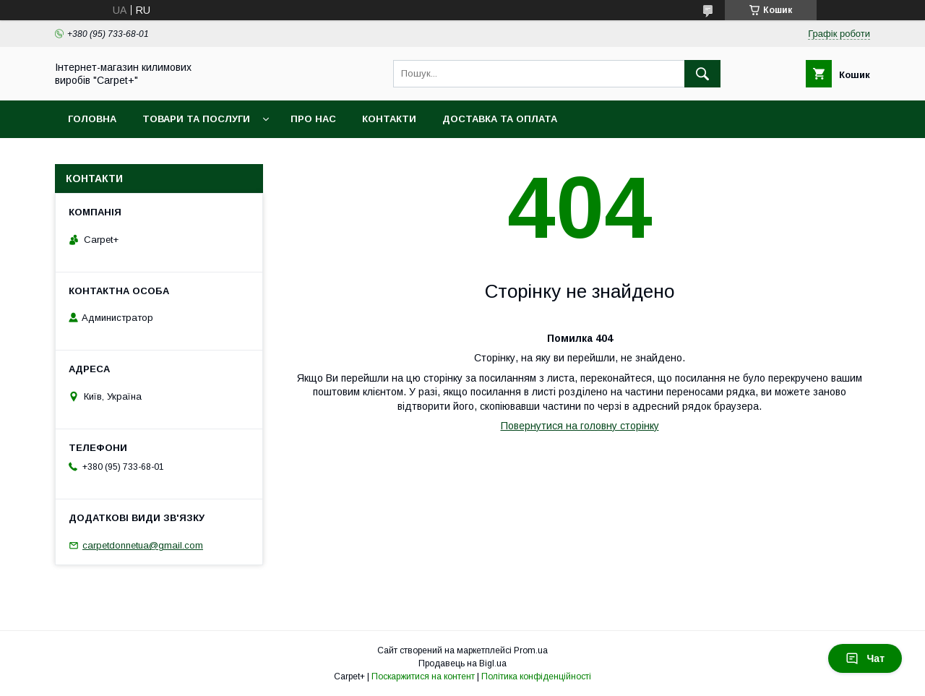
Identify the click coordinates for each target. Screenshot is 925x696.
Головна (92, 118)
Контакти (389, 118)
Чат (865, 658)
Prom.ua (531, 650)
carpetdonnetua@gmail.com (142, 545)
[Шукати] (702, 73)
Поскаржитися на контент (423, 676)
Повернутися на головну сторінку (580, 425)
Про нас (313, 118)
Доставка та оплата (499, 118)
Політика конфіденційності (536, 676)
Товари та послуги (196, 118)
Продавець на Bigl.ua (462, 663)
